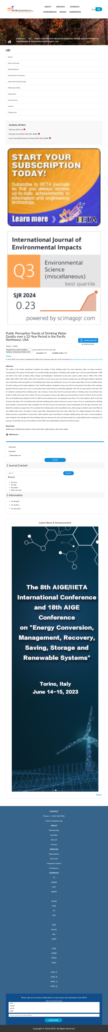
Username (12, 447)
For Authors (15, 505)
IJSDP (54, 939)
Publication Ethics (14, 88)
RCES (54, 962)
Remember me (16, 455)
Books (63, 12)
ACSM (54, 901)
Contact (54, 844)
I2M (54, 915)
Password (12, 451)
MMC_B (54, 986)
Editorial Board (13, 69)
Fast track (54, 858)
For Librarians (16, 509)
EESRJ (53, 958)
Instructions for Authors (16, 75)
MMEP (54, 891)
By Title (14, 485)
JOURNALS (54, 873)
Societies (54, 835)
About (48, 6)
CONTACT (54, 811)
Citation (9, 356)
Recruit (54, 840)
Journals (74, 6)
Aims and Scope (13, 63)
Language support (54, 863)
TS (54, 877)
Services (60, 6)
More (99, 794)
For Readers (15, 501)
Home (9, 41)
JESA (54, 925)
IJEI (30, 38)
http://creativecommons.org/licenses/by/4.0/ (86, 359)
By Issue (14, 482)
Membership (54, 830)
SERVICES (54, 849)
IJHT (54, 887)
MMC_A (54, 981)
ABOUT (54, 825)
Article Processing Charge (17, 82)
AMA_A (54, 972)
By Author (14, 487)
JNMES (54, 882)
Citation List (12, 112)
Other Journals (16, 490)
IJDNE (54, 953)
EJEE (54, 906)
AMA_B (54, 977)
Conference (54, 868)
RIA (53, 934)
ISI (54, 910)
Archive (10, 106)
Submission (75, 12)
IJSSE (54, 948)
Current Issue (12, 100)
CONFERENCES (50, 12)
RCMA (54, 929)
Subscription (54, 854)
